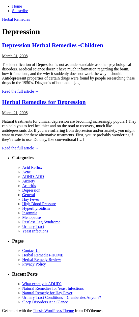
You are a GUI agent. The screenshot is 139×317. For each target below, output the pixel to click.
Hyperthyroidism (36, 208)
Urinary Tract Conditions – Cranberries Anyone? (61, 297)
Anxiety (28, 181)
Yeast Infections (35, 231)
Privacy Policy (34, 264)
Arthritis (29, 185)
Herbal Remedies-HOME (42, 255)
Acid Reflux (32, 167)
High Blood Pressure (39, 204)
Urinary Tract (33, 226)
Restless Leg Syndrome (41, 222)
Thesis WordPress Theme (53, 310)
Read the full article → (20, 91)
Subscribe (20, 11)
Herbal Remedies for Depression (44, 102)
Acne (26, 172)
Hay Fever (30, 199)
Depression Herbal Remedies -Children (52, 45)
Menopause (31, 217)
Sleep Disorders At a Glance (45, 302)
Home (17, 6)
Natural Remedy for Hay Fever (47, 293)
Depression (31, 190)
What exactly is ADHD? (42, 284)
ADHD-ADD (33, 176)
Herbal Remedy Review (41, 259)
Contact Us (31, 250)
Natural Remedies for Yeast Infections (53, 288)
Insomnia (29, 213)
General (28, 195)
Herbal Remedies (16, 19)
